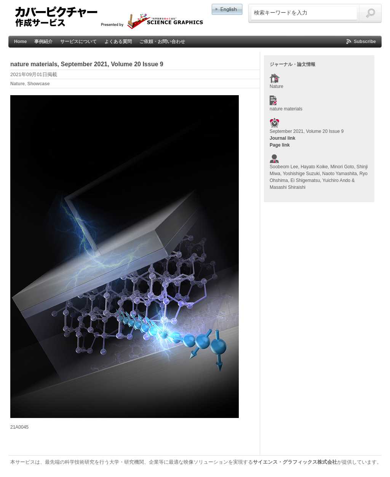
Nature (17, 83)
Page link (280, 145)
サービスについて (78, 41)
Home (20, 41)
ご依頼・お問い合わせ (162, 41)
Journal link (282, 138)
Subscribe (365, 41)
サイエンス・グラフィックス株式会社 (295, 462)
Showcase (38, 83)
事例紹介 (43, 41)
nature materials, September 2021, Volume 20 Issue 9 (86, 64)
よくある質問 (118, 41)
